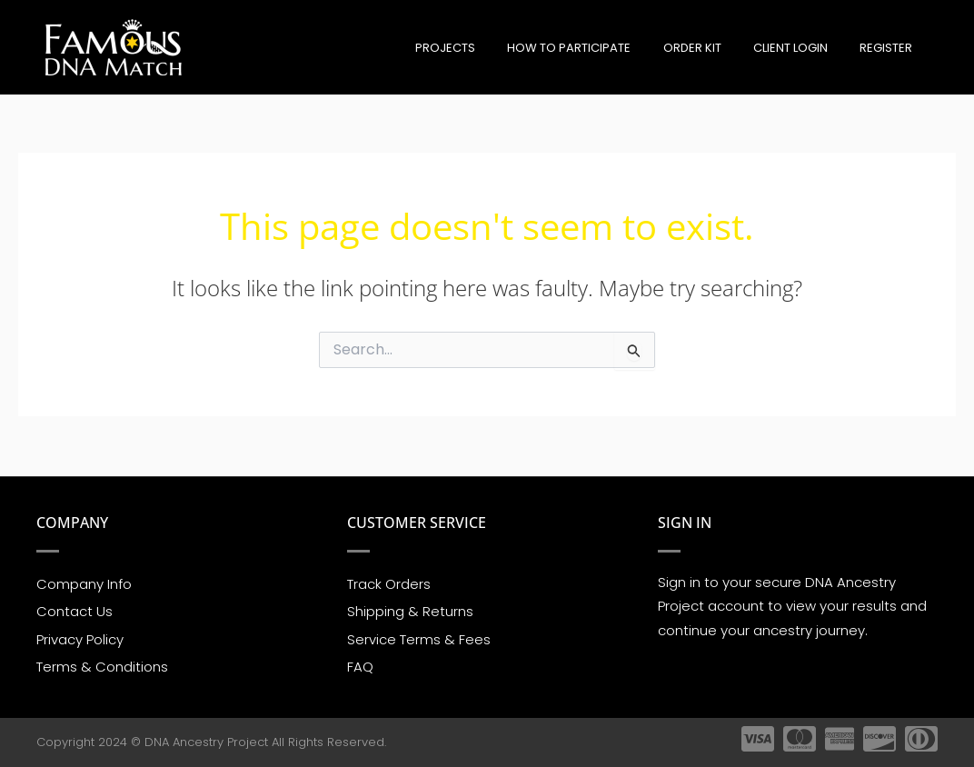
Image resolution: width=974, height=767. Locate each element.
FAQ (360, 667)
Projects (483, 47)
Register (890, 47)
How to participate (599, 47)
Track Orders (389, 583)
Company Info (84, 583)
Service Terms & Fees (419, 639)
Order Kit (713, 47)
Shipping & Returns (410, 611)
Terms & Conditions (102, 667)
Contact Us (74, 611)
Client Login (803, 47)
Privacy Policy (80, 639)
